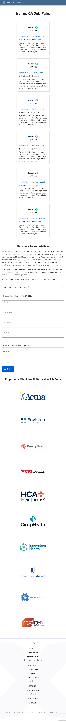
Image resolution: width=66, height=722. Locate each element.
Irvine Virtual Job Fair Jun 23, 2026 (32, 36)
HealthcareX (33, 657)
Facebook (33, 699)
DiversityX (33, 653)
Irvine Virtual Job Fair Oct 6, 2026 (31, 145)
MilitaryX (32, 649)
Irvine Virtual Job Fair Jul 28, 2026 (31, 73)
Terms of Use (42, 712)
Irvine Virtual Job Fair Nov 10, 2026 (32, 182)
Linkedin (33, 703)
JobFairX (33, 686)
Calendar (33, 665)
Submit (8, 369)
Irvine (33, 29)
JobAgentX (33, 669)
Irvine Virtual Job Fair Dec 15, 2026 (32, 218)
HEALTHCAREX (11, 2)
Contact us (33, 690)
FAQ (33, 673)
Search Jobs (33, 677)
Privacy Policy (54, 712)
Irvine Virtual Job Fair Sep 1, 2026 (31, 109)
